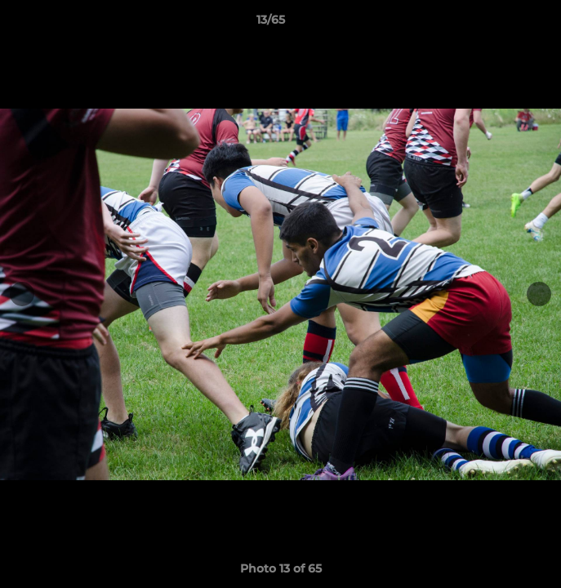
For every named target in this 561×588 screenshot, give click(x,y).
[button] (502, 23)
